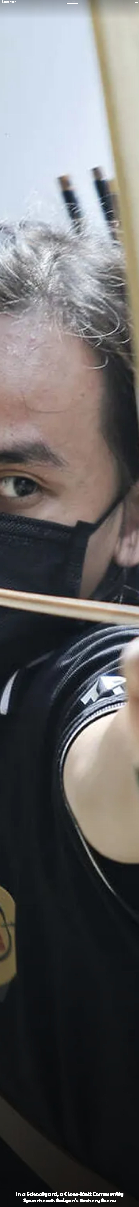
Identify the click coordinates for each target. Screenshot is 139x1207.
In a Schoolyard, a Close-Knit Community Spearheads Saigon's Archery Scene (70, 1197)
